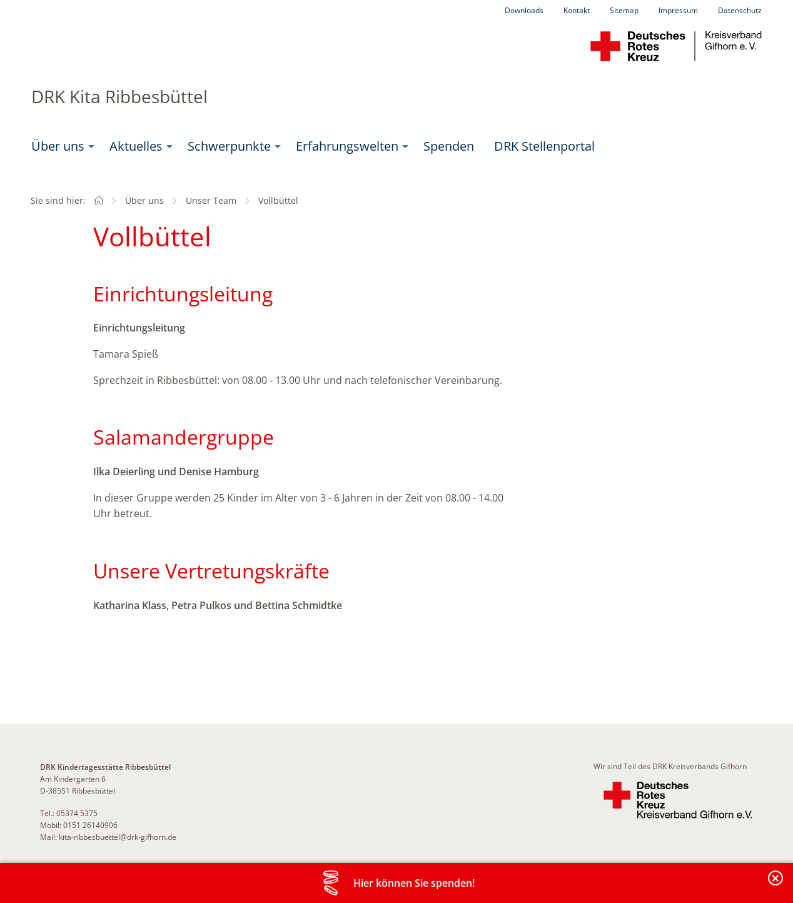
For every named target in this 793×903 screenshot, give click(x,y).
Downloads (524, 10)
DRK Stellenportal (544, 146)
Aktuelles (136, 146)
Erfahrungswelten (347, 146)
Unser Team (211, 200)
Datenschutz (740, 10)
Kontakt (576, 10)
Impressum (678, 10)
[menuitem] (60, 146)
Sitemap (624, 10)
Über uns (57, 146)
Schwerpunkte (229, 146)
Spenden (448, 146)
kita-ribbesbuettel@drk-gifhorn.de (117, 837)
